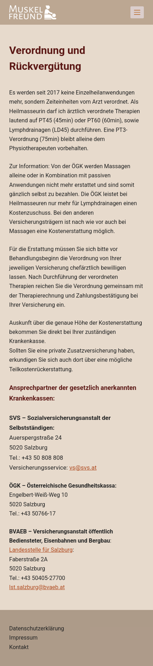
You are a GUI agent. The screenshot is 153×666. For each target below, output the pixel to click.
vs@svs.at (83, 467)
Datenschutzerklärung (36, 628)
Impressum (23, 637)
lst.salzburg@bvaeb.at (37, 587)
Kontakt (19, 647)
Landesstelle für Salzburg (41, 549)
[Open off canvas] (137, 12)
